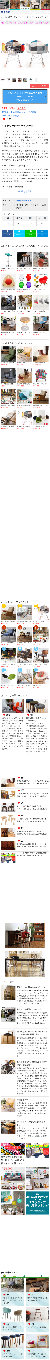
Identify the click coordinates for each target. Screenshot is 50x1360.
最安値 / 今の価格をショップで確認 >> (20, 112)
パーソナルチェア (10, 115)
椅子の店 (5, 12)
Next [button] (46, 52)
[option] (25, 51)
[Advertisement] (25, 518)
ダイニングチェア (21, 17)
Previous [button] (4, 52)
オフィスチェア (36, 17)
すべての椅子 (6, 17)
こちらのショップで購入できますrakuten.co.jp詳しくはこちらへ (25, 96)
